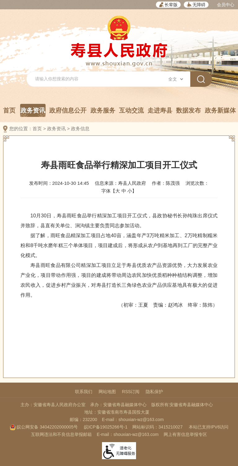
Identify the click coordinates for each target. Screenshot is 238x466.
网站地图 (107, 391)
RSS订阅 (131, 391)
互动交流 (131, 110)
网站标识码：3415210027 (157, 426)
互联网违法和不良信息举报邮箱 (61, 434)
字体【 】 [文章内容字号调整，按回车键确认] (118, 190)
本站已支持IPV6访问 (208, 426)
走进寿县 (160, 110)
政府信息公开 (67, 110)
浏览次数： (197, 183)
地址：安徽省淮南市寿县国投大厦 (116, 412)
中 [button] (123, 190)
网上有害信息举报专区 (185, 434)
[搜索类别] (175, 79)
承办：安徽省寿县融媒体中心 (118, 404)
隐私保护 (154, 391)
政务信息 (80, 128)
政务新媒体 (220, 110)
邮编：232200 (83, 419)
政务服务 (102, 110)
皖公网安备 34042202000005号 (44, 426)
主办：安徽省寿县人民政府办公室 (53, 404)
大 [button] (117, 190)
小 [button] (129, 190)
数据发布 (188, 110)
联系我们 (83, 391)
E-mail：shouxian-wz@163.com (133, 419)
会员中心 (225, 4)
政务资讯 (33, 112)
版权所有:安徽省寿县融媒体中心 (182, 404)
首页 (9, 110)
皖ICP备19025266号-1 (105, 426)
